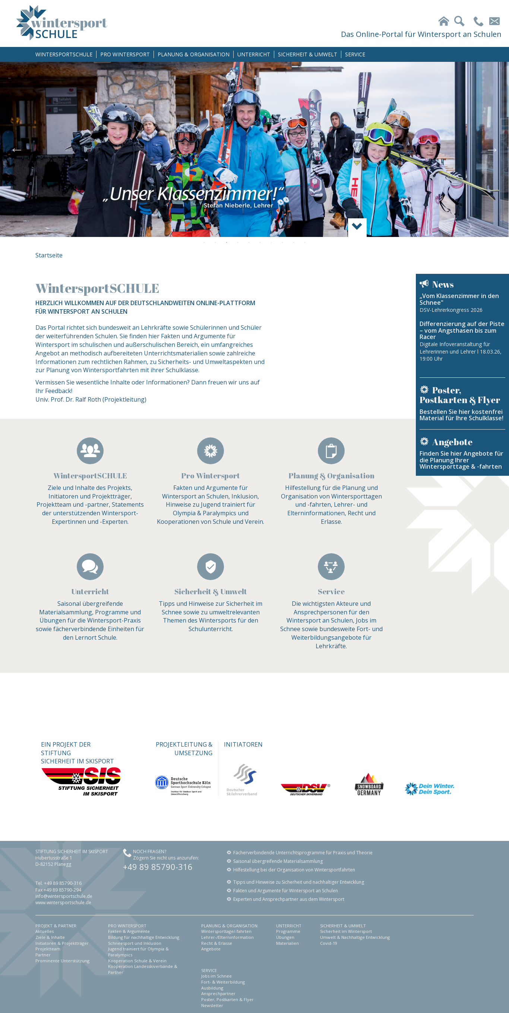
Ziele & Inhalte (50, 937)
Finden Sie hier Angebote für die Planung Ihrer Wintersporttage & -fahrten (461, 460)
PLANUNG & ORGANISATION (194, 54)
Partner (43, 954)
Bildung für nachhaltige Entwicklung (143, 937)
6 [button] (260, 242)
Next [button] (492, 149)
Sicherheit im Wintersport (346, 931)
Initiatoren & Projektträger (62, 943)
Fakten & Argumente (129, 931)
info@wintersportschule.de (63, 896)
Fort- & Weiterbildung (223, 982)
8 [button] (282, 242)
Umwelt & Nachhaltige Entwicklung (355, 937)
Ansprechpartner (218, 993)
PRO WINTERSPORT (125, 54)
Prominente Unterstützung (62, 960)
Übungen (285, 937)
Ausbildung (212, 988)
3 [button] (226, 242)
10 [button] (305, 242)
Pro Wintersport (210, 476)
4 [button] (237, 242)
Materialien (287, 943)
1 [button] (204, 242)
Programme (288, 931)
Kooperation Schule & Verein (137, 960)
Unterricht (90, 591)
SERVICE (355, 54)
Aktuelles (44, 931)
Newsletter (212, 1005)
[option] (254, 149)
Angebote (211, 949)
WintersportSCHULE (90, 476)
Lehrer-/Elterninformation (227, 937)
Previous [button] (16, 149)
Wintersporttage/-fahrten (226, 931)
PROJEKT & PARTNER (55, 925)
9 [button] (293, 242)
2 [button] (215, 242)
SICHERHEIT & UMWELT (307, 54)
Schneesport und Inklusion (134, 943)
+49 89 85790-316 (158, 866)
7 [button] (271, 242)
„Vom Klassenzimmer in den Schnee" (459, 299)
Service (331, 591)
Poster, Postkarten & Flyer (227, 999)
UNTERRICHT (253, 54)
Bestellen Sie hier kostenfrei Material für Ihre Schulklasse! (461, 415)
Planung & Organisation (331, 476)
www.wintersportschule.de (63, 902)
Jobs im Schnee (216, 976)
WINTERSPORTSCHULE (63, 54)
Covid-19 (328, 943)
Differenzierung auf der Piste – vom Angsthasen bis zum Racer (462, 330)
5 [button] (249, 242)
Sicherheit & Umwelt (210, 591)
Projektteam (47, 949)
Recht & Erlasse (216, 943)
